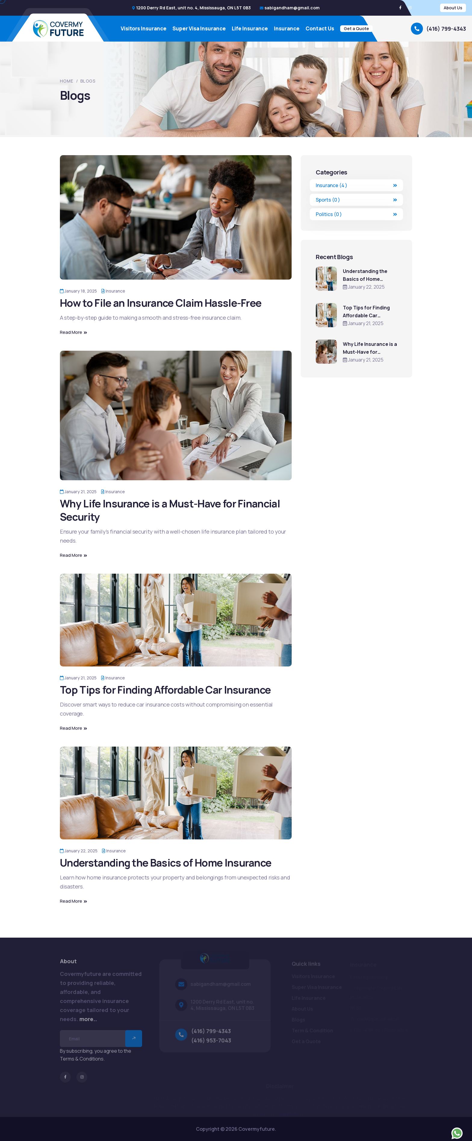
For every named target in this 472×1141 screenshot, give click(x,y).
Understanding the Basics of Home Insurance (165, 863)
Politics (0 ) (356, 214)
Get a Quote (356, 28)
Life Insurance (250, 29)
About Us (453, 8)
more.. (88, 1022)
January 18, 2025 (78, 291)
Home (67, 81)
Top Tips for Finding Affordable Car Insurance (165, 690)
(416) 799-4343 (446, 29)
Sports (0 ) (356, 199)
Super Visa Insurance (199, 29)
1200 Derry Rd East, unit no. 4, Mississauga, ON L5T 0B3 (193, 8)
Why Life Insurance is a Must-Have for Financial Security (170, 510)
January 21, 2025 (78, 491)
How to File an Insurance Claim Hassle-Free (160, 303)
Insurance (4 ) (356, 185)
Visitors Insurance (143, 29)
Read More (73, 332)
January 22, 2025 (79, 851)
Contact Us (320, 29)
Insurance (287, 29)
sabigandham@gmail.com (292, 8)
